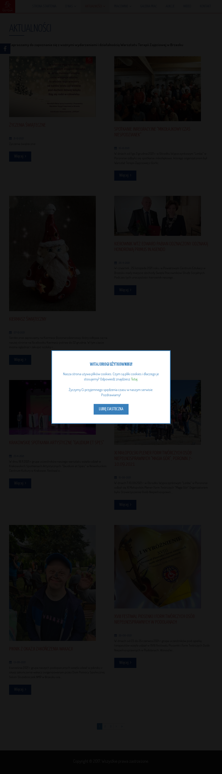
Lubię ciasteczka (111, 409)
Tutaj (134, 379)
